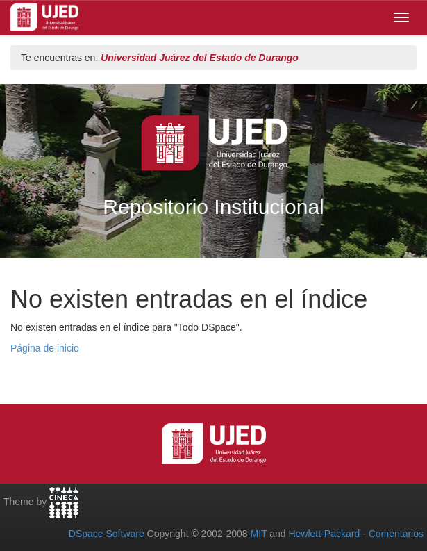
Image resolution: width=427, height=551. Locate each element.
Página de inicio (44, 348)
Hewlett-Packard (324, 533)
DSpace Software (106, 533)
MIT (258, 533)
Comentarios (396, 533)
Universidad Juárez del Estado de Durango (200, 57)
